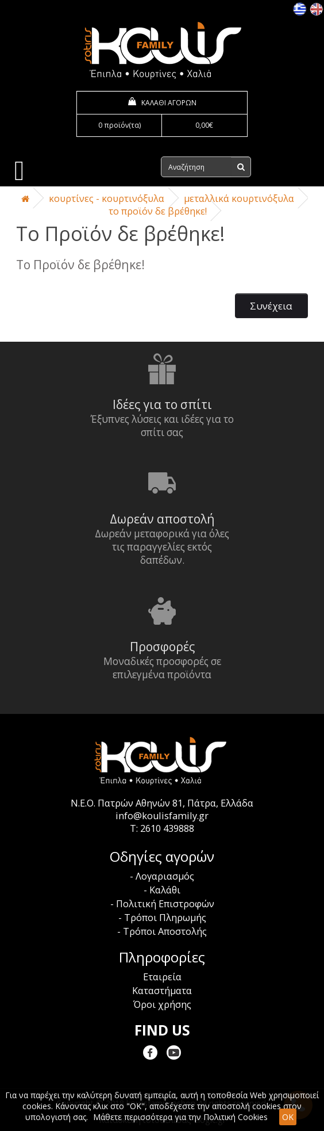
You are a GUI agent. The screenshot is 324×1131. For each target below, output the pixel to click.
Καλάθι (164, 890)
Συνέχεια (271, 305)
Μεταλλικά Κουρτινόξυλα (239, 198)
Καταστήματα (162, 990)
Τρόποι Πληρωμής (165, 917)
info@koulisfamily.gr (162, 815)
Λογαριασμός (165, 876)
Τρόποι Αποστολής (165, 931)
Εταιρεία (162, 976)
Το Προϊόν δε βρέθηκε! (158, 211)
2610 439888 (167, 828)
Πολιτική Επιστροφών (165, 903)
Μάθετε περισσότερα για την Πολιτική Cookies (180, 1116)
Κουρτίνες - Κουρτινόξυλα (106, 198)
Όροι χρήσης (162, 1004)
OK (288, 1116)
